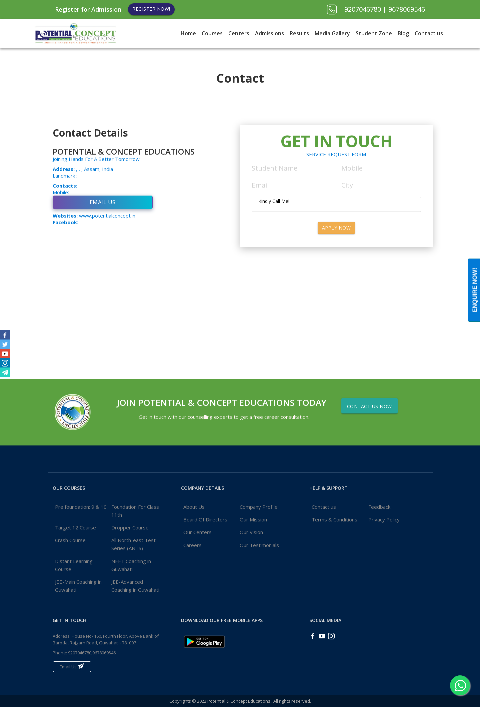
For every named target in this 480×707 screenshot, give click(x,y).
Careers (192, 545)
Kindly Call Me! (336, 204)
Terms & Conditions (334, 519)
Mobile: (61, 192)
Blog (403, 33)
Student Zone (374, 33)
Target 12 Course (75, 527)
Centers (238, 33)
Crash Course (70, 540)
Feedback (379, 506)
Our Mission (253, 519)
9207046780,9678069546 (92, 653)
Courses (212, 33)
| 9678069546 (404, 9)
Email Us (103, 202)
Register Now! (151, 9)
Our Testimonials (259, 545)
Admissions (269, 33)
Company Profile (259, 506)
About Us (194, 506)
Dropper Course (130, 527)
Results (299, 33)
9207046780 (363, 9)
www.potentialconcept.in (107, 215)
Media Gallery (332, 33)
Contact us (429, 33)
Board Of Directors (205, 519)
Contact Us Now (369, 406)
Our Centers (197, 532)
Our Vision (251, 532)
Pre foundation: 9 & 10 (81, 506)
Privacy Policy (384, 519)
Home (188, 33)
